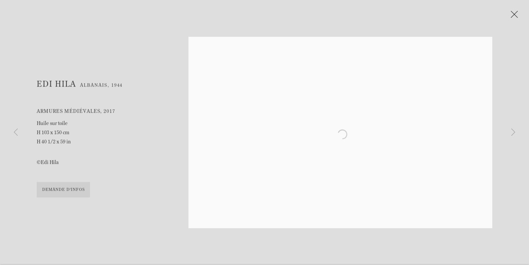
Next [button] (513, 132)
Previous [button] (16, 132)
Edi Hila (56, 87)
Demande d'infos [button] (63, 192)
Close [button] (516, 16)
